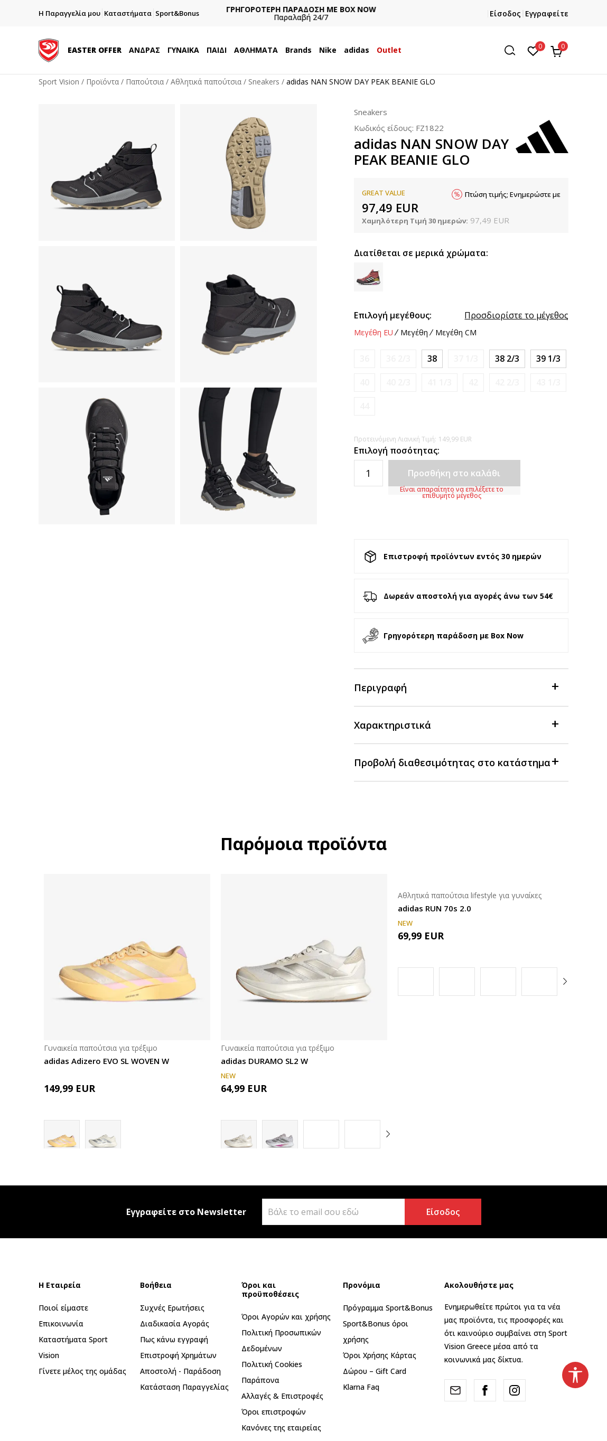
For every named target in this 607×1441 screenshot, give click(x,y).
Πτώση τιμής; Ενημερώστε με (513, 194)
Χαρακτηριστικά (456, 724)
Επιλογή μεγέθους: (393, 315)
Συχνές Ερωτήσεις (172, 1308)
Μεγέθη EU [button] (373, 332)
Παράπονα (260, 1380)
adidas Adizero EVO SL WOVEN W (106, 1061)
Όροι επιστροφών (273, 1412)
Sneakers (263, 82)
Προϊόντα (102, 82)
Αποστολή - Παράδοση (180, 1371)
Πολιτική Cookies (271, 1364)
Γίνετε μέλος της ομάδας (82, 1371)
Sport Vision (59, 82)
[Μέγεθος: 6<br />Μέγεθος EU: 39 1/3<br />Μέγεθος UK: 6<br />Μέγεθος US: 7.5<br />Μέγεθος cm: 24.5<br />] (548, 359)
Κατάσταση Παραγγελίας (184, 1387)
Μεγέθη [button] (414, 332)
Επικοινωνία (61, 1323)
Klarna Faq (361, 1387)
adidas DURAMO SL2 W (264, 1061)
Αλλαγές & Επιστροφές (282, 1396)
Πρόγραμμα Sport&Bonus (388, 1308)
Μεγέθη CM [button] (456, 332)
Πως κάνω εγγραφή (174, 1339)
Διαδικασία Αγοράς (174, 1323)
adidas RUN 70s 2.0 (434, 908)
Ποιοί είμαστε (63, 1308)
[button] (513, 50)
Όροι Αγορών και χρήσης (286, 1317)
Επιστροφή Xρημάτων (178, 1355)
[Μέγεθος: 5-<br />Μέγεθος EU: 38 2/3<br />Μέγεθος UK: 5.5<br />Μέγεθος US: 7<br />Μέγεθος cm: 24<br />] (507, 359)
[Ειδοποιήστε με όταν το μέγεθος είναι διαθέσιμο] (364, 359)
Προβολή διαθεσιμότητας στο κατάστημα (456, 762)
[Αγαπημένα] (533, 50)
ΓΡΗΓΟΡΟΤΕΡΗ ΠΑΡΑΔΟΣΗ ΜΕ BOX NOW (304, 9)
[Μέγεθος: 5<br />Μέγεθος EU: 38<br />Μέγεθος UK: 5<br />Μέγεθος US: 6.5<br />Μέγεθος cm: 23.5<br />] (432, 359)
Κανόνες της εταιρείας (281, 1428)
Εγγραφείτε (546, 13)
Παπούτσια (145, 82)
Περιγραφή (456, 687)
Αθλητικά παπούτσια (206, 82)
